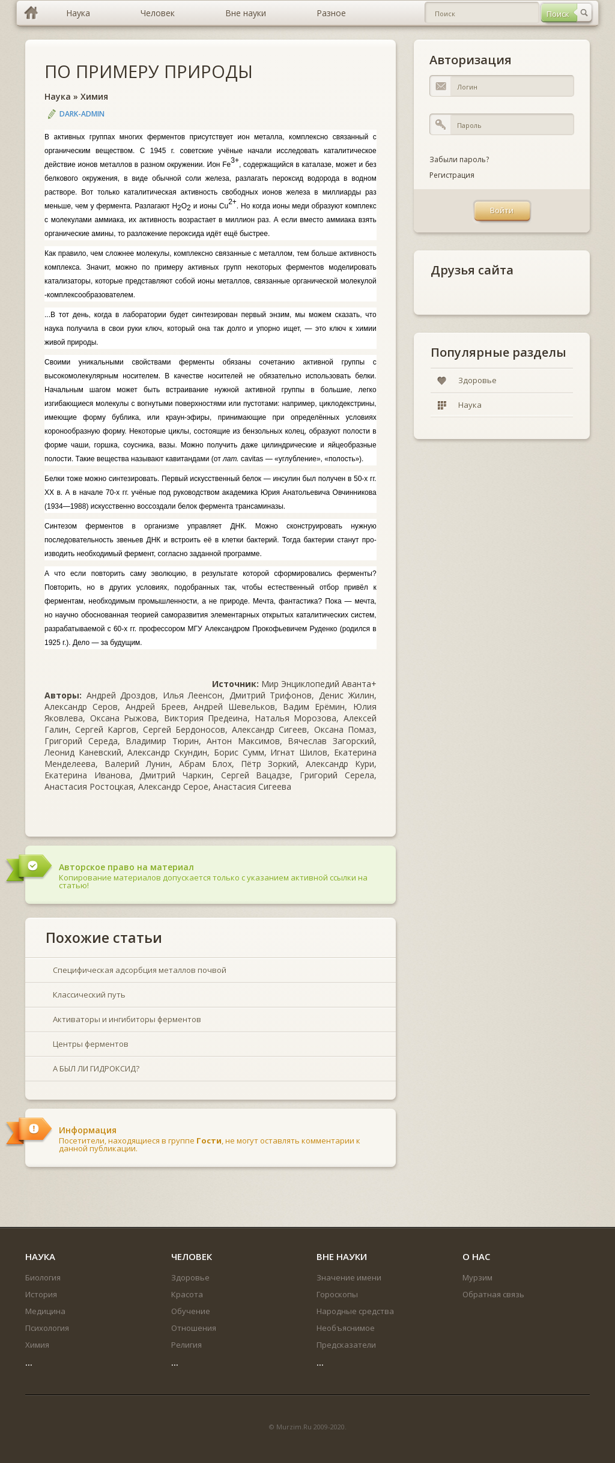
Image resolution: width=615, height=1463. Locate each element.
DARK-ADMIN (82, 114)
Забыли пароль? (459, 159)
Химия (94, 96)
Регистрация (451, 175)
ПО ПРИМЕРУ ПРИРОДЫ (148, 71)
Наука (57, 96)
